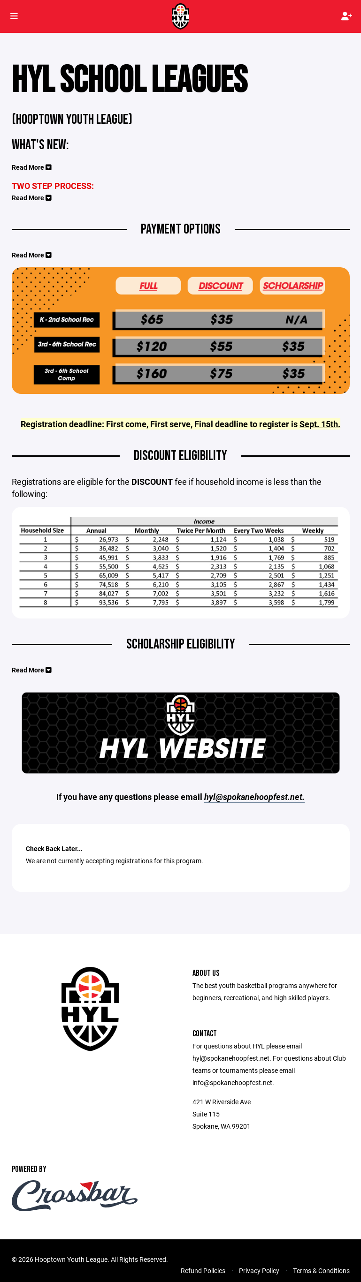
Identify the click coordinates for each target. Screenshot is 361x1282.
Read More (32, 167)
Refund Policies (203, 1270)
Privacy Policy (259, 1270)
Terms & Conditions (321, 1270)
